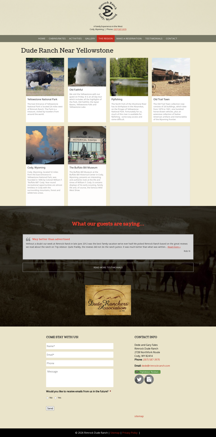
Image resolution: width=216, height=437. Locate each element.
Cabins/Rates (57, 38)
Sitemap (115, 432)
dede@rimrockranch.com (156, 365)
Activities (75, 38)
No (51, 397)
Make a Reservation (129, 38)
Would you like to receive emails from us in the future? (78, 391)
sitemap (139, 416)
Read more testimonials (108, 267)
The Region (105, 38)
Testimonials (153, 38)
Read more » (174, 246)
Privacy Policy (130, 432)
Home (41, 38)
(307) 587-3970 (120, 29)
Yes (59, 397)
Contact (171, 38)
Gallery (90, 38)
